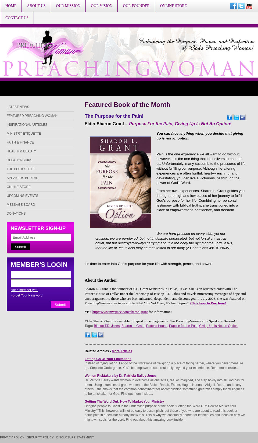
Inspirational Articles (27, 125)
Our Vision (101, 6)
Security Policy (40, 437)
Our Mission (68, 6)
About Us (36, 6)
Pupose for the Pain (183, 326)
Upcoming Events (22, 196)
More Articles (122, 351)
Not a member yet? (24, 290)
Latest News (18, 107)
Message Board (21, 205)
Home (10, 6)
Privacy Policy (12, 437)
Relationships (19, 160)
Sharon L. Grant (132, 326)
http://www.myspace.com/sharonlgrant (120, 312)
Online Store (173, 6)
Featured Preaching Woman (32, 116)
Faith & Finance (20, 142)
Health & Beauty (21, 151)
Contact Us (16, 18)
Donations (16, 213)
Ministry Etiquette (24, 133)
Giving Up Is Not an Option (218, 326)
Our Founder (136, 6)
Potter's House (156, 326)
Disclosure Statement (75, 437)
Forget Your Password (26, 295)
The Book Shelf (21, 169)
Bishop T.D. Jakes (107, 326)
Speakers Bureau (22, 178)
